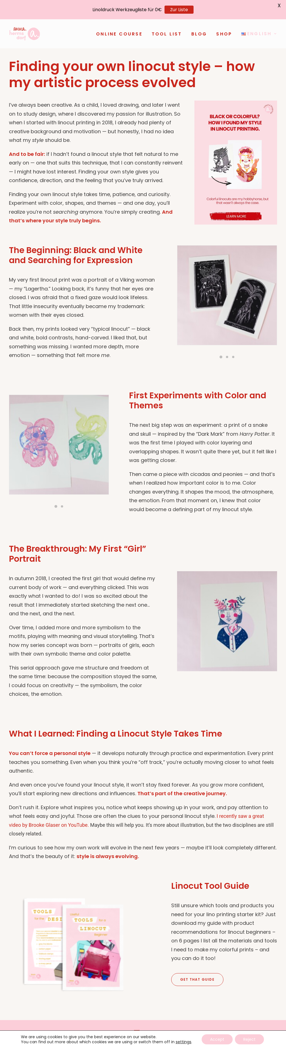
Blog (199, 34)
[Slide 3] (233, 357)
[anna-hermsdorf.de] (24, 34)
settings (183, 1041)
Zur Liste (179, 9)
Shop (224, 34)
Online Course (119, 34)
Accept (217, 1039)
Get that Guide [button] (197, 978)
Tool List (167, 34)
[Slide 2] (227, 357)
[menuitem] (121, 34)
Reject (249, 1039)
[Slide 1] (221, 357)
